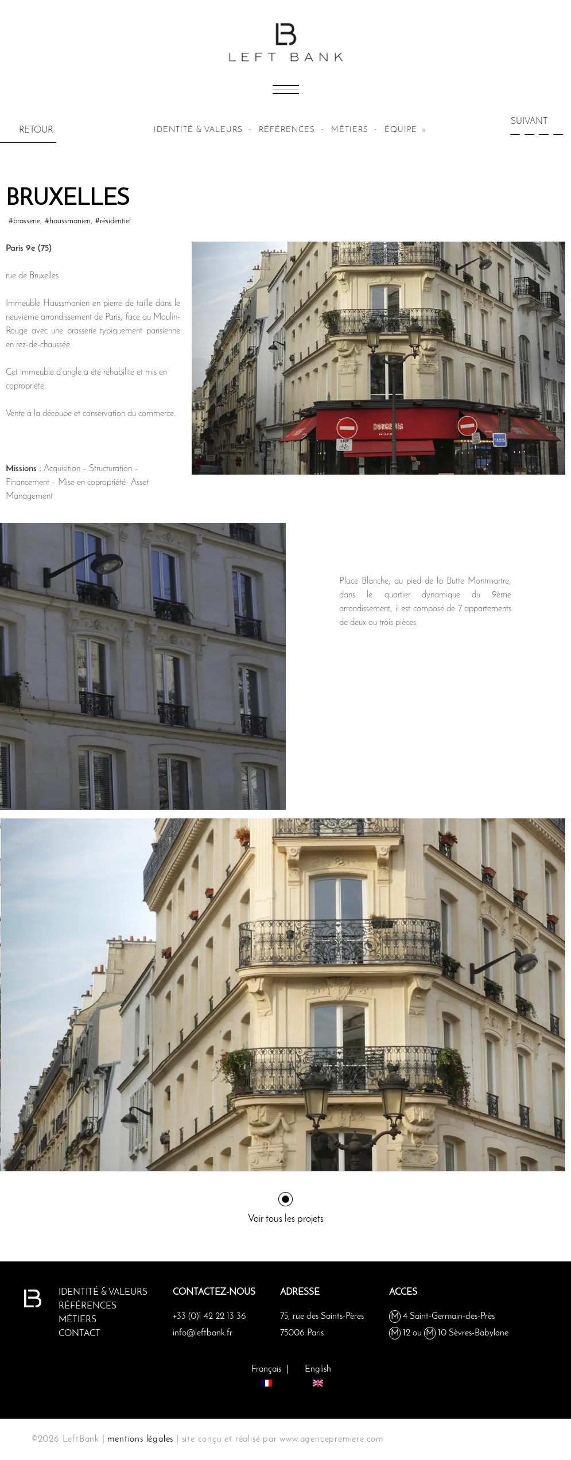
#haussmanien (68, 221)
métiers (349, 130)
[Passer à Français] (266, 1374)
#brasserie (24, 221)
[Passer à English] (318, 1374)
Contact (79, 1333)
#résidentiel (113, 221)
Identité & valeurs (198, 130)
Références (287, 130)
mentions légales (140, 1439)
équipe (400, 130)
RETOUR (36, 130)
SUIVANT (529, 121)
